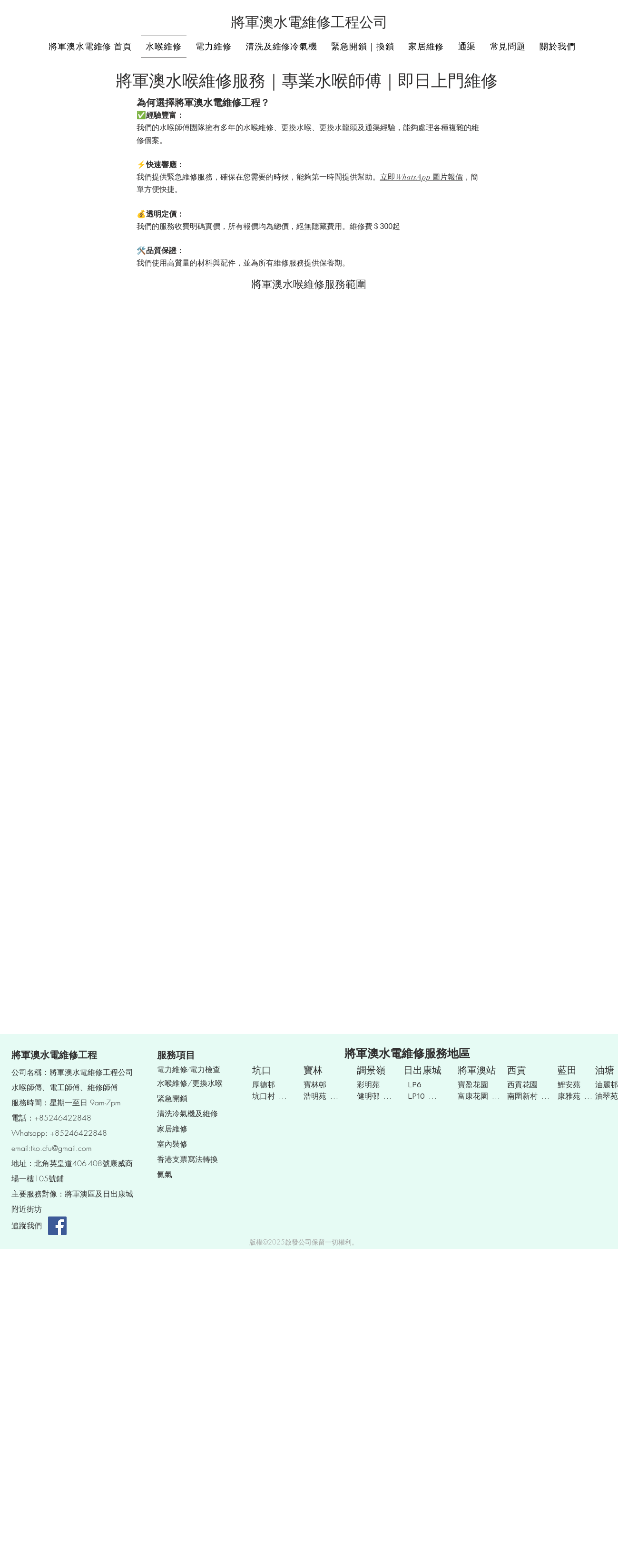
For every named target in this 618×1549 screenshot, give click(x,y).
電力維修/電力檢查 (188, 1069)
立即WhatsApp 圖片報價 (421, 177)
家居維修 (172, 1128)
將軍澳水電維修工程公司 (309, 22)
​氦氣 (164, 1174)
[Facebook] (57, 1225)
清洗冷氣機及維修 (187, 1113)
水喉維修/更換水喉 (190, 1083)
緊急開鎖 (172, 1098)
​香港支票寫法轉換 (187, 1159)
